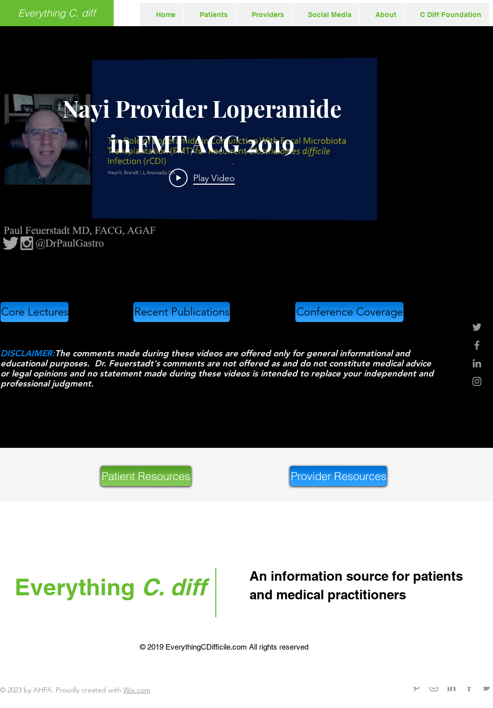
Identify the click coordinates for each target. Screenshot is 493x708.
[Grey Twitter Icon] (477, 327)
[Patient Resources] (146, 476)
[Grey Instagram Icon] (477, 381)
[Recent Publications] (181, 312)
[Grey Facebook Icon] (477, 345)
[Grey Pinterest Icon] (416, 687)
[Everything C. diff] (57, 13)
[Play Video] (202, 178)
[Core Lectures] (34, 312)
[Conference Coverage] (349, 312)
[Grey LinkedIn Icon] (477, 363)
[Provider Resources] (338, 476)
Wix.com (136, 689)
